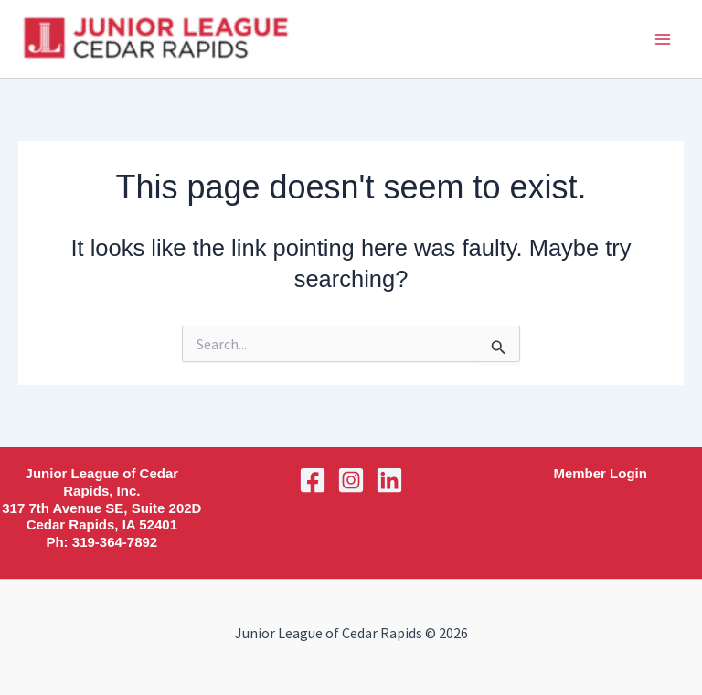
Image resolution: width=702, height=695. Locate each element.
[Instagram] (351, 480)
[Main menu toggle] (664, 39)
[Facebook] (312, 480)
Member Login (600, 473)
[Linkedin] (389, 480)
